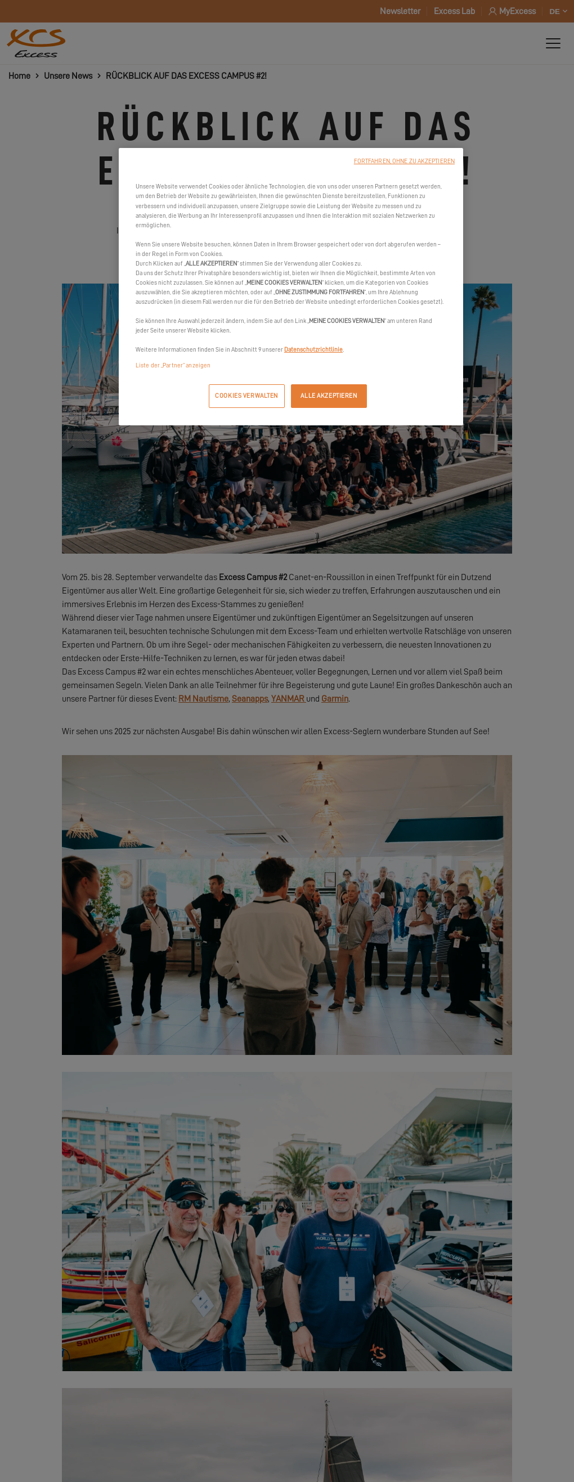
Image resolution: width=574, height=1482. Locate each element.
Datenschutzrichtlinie (313, 350)
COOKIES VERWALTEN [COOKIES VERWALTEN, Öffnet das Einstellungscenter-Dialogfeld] (246, 396)
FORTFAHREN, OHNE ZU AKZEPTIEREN (404, 161)
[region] (291, 286)
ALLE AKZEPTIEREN (329, 396)
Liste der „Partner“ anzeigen (173, 365)
